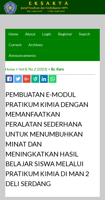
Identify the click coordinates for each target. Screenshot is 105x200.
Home (13, 34)
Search (84, 34)
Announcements (22, 55)
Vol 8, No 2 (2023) (33, 69)
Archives (35, 44)
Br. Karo (57, 69)
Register (65, 34)
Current (15, 44)
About (30, 34)
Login (46, 34)
